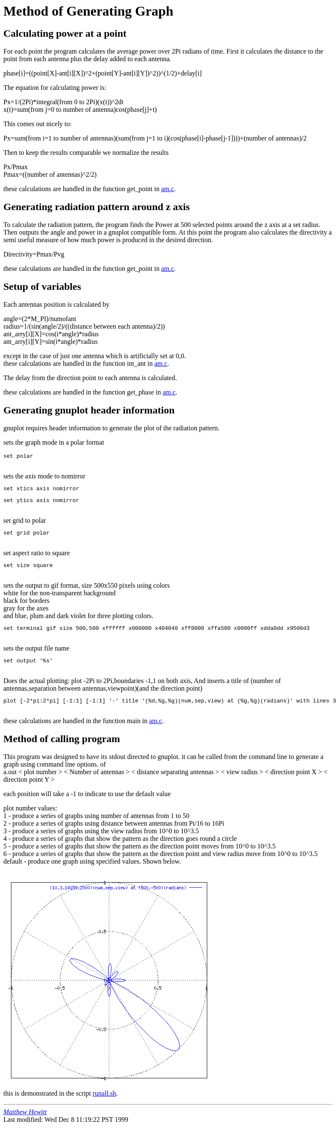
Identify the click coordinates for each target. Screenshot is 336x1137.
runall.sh (105, 1103)
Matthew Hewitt (25, 1122)
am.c (167, 188)
